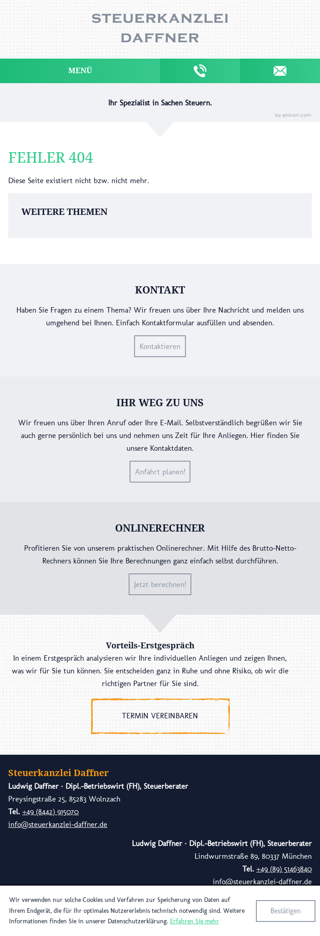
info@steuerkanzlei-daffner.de (57, 824)
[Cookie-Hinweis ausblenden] (285, 911)
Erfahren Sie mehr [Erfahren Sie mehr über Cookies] (194, 921)
